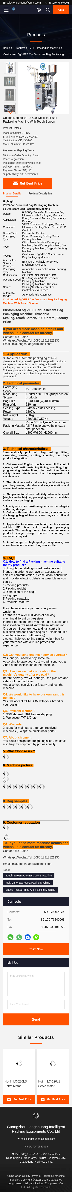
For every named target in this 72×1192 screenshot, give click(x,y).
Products (20, 47)
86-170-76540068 (57, 2)
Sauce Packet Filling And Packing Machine (30, 889)
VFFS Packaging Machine (45, 47)
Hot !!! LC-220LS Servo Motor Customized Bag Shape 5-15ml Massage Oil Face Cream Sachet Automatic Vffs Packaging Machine (17, 1084)
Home (6, 47)
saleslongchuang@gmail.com (22, 2)
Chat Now (36, 949)
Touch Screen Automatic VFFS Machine (29, 875)
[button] (11, 112)
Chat (61, 9)
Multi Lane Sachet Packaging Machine (28, 882)
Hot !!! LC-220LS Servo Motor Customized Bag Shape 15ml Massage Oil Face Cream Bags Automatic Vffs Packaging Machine (52, 1084)
